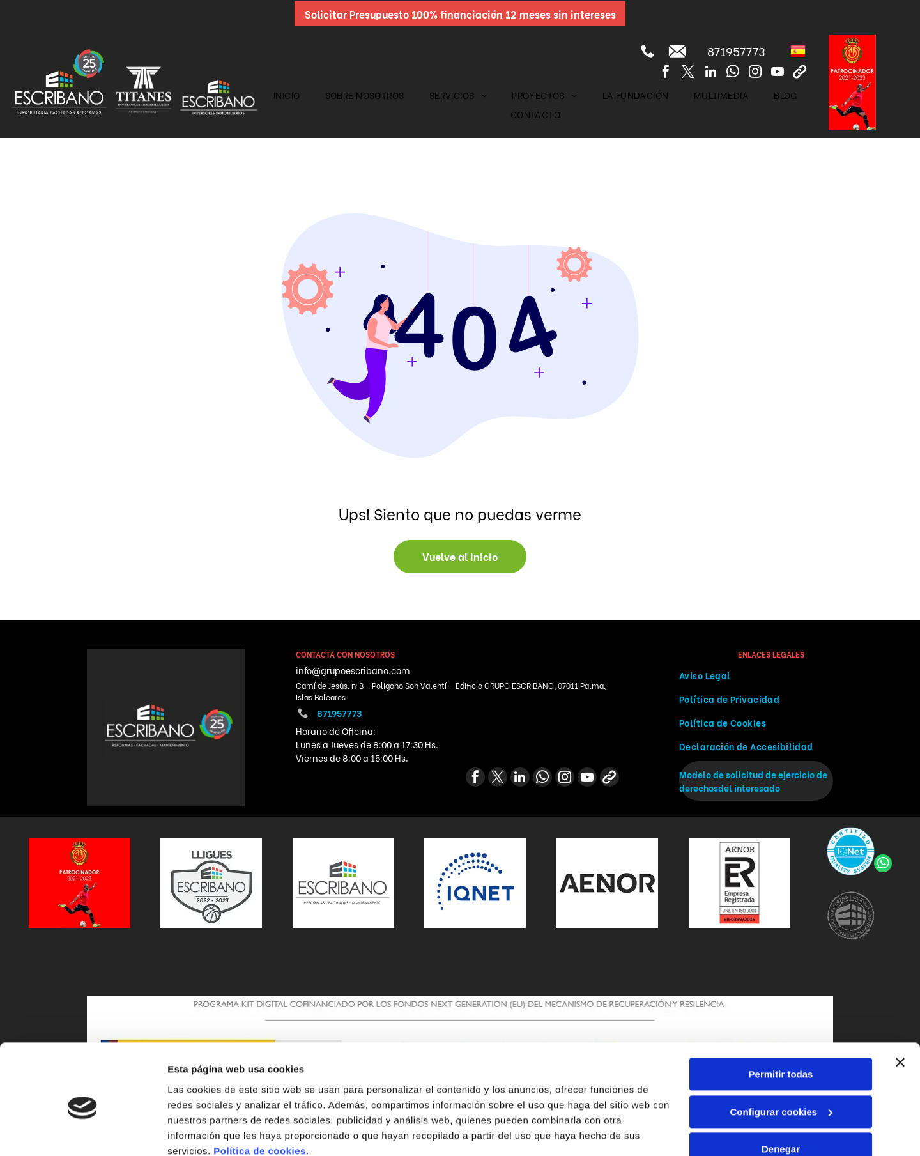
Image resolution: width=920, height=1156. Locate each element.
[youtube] (777, 73)
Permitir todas (781, 1019)
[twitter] (688, 73)
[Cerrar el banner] (900, 1007)
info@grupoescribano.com (353, 670)
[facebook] (665, 73)
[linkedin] (710, 73)
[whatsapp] (732, 73)
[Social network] (799, 73)
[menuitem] (287, 95)
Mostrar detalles (204, 1130)
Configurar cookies (781, 1056)
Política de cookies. (261, 1095)
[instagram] (755, 73)
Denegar (781, 1094)
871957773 (736, 50)
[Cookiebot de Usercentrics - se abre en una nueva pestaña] (83, 1131)
